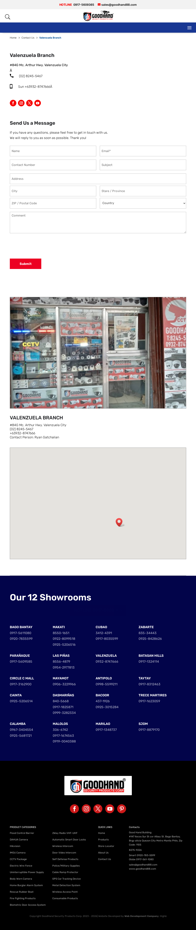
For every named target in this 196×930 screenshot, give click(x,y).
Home (101, 833)
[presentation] (41, 246)
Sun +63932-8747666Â (35, 87)
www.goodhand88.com (142, 868)
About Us (103, 852)
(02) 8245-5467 (31, 76)
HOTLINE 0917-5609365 (98, 610)
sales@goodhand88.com (143, 864)
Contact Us (104, 859)
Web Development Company (141, 916)
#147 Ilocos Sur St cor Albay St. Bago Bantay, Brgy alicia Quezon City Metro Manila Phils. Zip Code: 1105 (155, 840)
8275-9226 (135, 850)
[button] (120, 522)
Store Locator (106, 846)
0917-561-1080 (145, 859)
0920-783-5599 (146, 855)
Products (103, 839)
